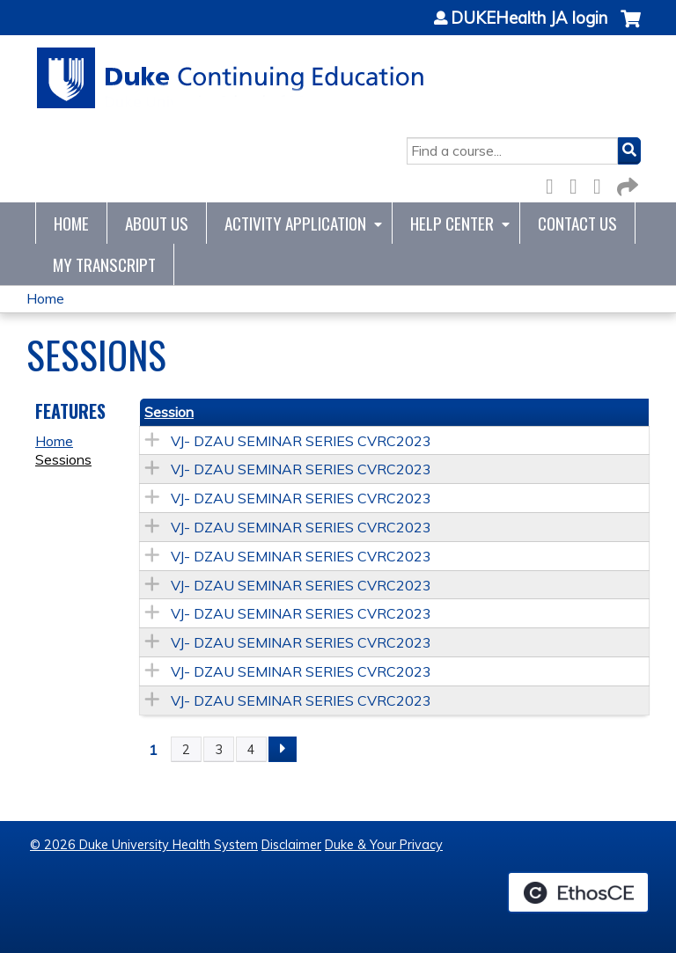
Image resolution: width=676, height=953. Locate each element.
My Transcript (104, 264)
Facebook (554, 183)
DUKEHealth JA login (529, 18)
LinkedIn (602, 183)
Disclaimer (291, 845)
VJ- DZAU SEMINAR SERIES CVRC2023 (301, 441)
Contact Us (577, 223)
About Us (156, 223)
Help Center (452, 223)
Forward (626, 183)
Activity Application (295, 223)
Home (71, 223)
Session (169, 412)
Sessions (63, 459)
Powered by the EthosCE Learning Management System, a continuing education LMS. (578, 892)
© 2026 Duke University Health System (144, 845)
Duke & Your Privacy (384, 845)
